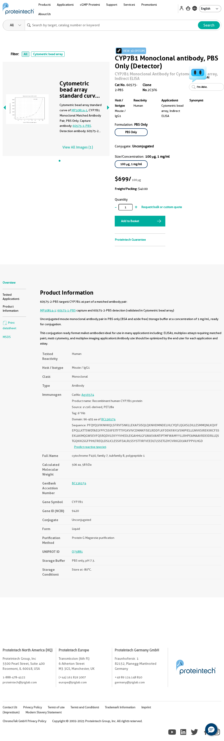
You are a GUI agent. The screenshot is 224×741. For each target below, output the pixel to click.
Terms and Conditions (85, 707)
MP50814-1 (79, 110)
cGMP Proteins (90, 4)
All (25, 54)
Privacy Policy (32, 707)
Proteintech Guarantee (130, 239)
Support (111, 4)
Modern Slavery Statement (43, 712)
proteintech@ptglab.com (20, 682)
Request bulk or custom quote (161, 207)
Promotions (149, 4)
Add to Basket (130, 221)
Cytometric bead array (48, 54)
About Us (44, 14)
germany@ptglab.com (130, 682)
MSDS (7, 337)
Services (129, 4)
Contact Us (10, 707)
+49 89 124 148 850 (128, 677)
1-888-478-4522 (14, 677)
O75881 (77, 551)
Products (44, 4)
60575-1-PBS (82, 125)
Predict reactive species (90, 447)
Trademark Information (120, 707)
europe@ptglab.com (73, 682)
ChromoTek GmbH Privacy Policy (24, 721)
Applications (65, 4)
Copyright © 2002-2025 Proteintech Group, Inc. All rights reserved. (97, 721)
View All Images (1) (77, 147)
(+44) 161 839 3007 (72, 677)
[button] (211, 729)
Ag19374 (87, 394)
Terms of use (56, 707)
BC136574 (108, 419)
